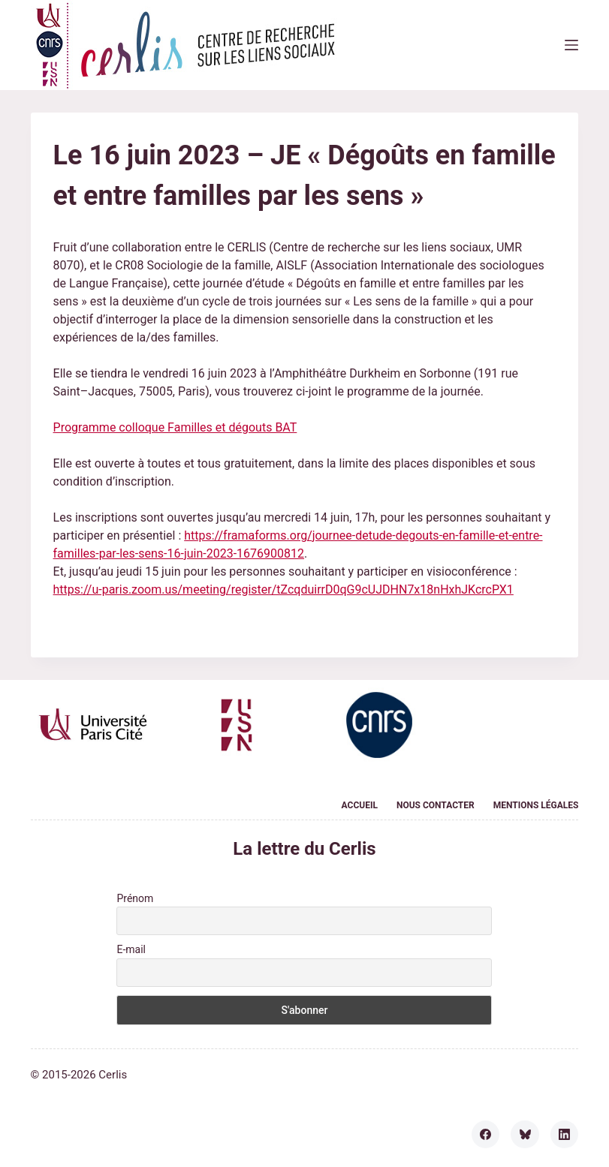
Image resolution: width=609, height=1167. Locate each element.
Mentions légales (536, 805)
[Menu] (571, 45)
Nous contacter (435, 805)
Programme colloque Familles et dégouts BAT (175, 427)
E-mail (131, 949)
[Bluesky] (525, 1134)
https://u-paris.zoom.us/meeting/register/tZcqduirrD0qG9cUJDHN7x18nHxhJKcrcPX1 (283, 589)
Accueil (360, 805)
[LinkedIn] (564, 1134)
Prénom (134, 898)
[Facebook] (486, 1134)
